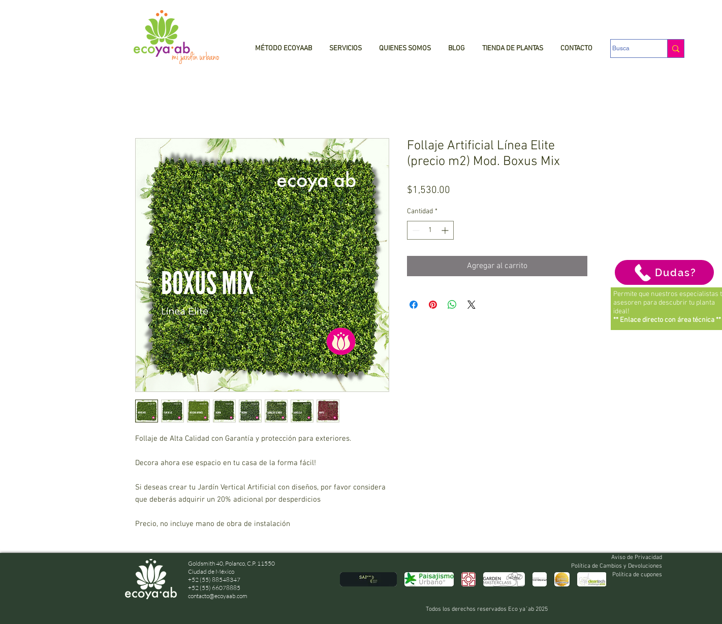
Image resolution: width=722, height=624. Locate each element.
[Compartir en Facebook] (413, 305)
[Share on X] (471, 305)
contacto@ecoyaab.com (217, 596)
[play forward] (593, 579)
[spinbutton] (430, 230)
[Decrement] (415, 230)
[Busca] (629, 48)
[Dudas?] (664, 272)
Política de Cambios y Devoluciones (616, 566)
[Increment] (446, 230)
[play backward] (352, 579)
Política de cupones (637, 574)
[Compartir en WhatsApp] (452, 305)
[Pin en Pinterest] (433, 305)
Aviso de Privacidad (636, 557)
